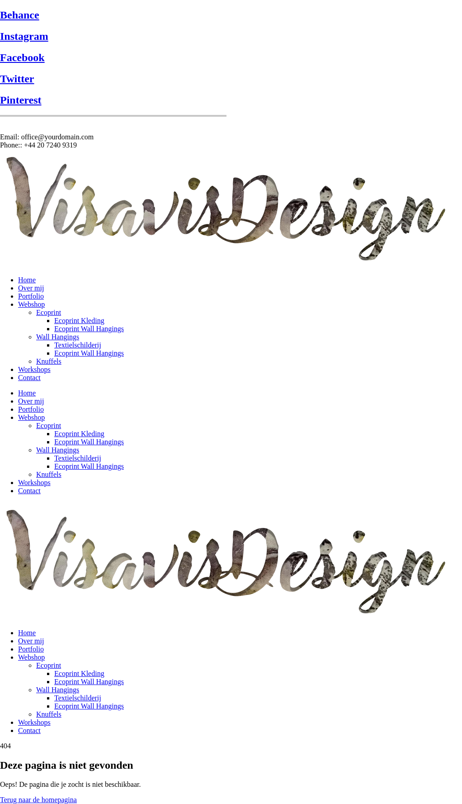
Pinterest (21, 100)
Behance (19, 15)
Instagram (24, 36)
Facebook (22, 57)
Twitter (17, 79)
